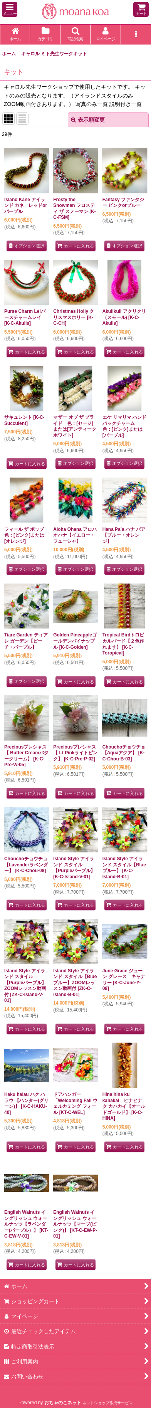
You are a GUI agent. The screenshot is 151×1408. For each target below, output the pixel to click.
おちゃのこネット (62, 1402)
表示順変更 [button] (88, 120)
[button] (9, 9)
